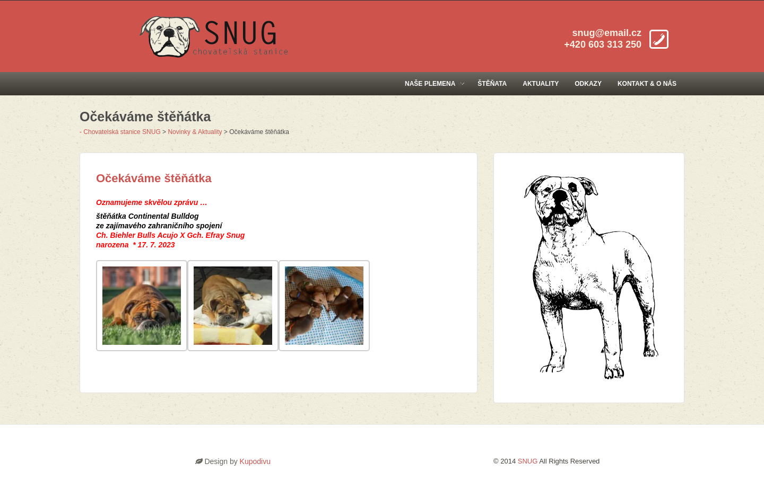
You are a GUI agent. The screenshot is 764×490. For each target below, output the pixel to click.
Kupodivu (255, 461)
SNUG (528, 461)
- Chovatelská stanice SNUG (120, 132)
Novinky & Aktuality (195, 132)
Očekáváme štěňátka (154, 178)
